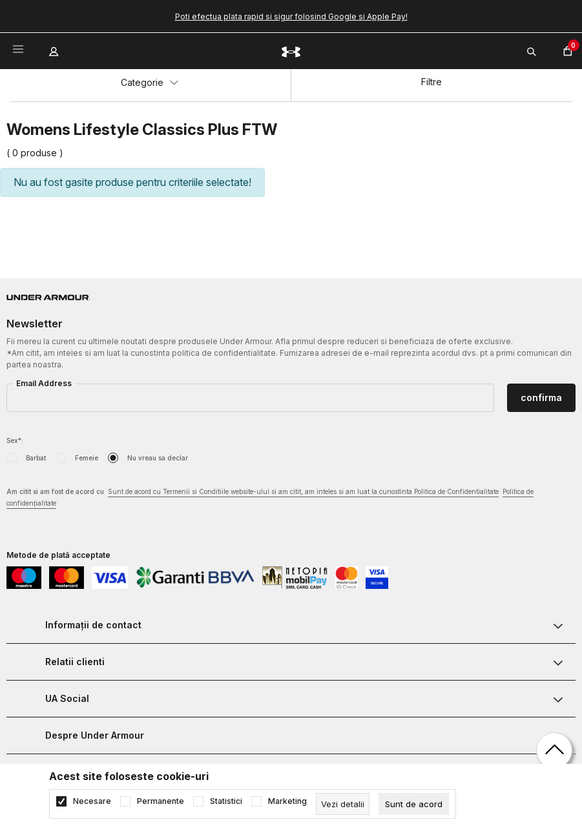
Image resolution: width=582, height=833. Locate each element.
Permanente (160, 801)
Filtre (431, 81)
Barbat (36, 458)
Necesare (92, 801)
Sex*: (14, 440)
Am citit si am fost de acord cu (270, 498)
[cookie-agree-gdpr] (414, 804)
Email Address (44, 383)
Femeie (86, 458)
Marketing (287, 801)
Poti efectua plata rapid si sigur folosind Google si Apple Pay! (291, 16)
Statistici (226, 801)
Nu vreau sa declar (157, 458)
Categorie (150, 82)
